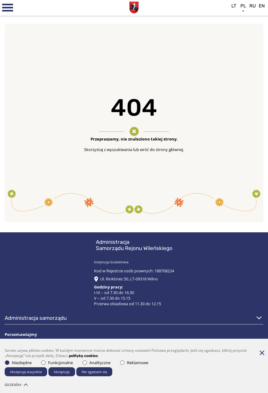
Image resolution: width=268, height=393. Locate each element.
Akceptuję (61, 371)
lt (233, 6)
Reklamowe (134, 362)
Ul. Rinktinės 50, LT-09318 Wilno (129, 279)
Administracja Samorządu (36, 318)
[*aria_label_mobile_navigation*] (8, 8)
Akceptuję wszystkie (26, 371)
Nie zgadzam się (94, 371)
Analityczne (96, 362)
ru (252, 6)
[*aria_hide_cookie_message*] (261, 352)
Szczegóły (16, 384)
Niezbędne (18, 362)
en (262, 6)
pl (243, 6)
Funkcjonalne (57, 362)
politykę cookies (83, 356)
